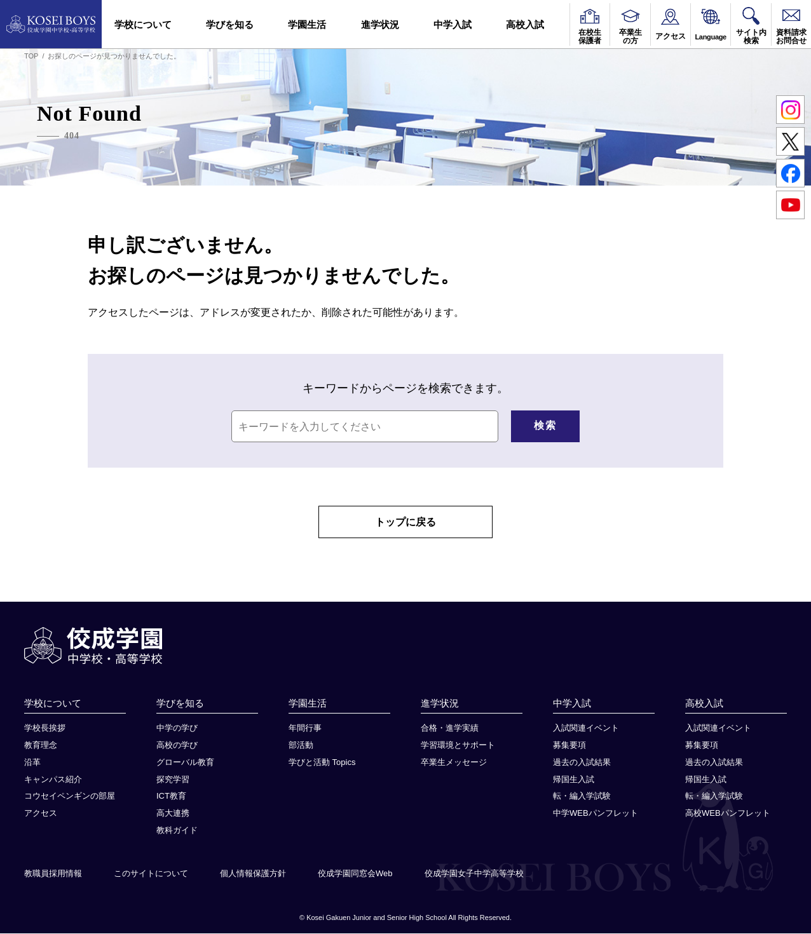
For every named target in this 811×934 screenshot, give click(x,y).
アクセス (40, 813)
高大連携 (172, 813)
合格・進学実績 (450, 728)
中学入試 (452, 24)
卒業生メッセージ (454, 763)
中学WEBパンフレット (595, 813)
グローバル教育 (185, 763)
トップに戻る (405, 522)
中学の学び (177, 728)
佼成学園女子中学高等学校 (474, 874)
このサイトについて (151, 874)
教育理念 (40, 745)
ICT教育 (171, 796)
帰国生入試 (573, 779)
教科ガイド (177, 831)
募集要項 (569, 745)
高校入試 (525, 24)
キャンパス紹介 (53, 779)
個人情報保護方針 (253, 874)
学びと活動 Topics (322, 763)
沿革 (32, 763)
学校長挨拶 (44, 728)
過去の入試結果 (582, 763)
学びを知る (230, 24)
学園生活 (307, 24)
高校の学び (177, 745)
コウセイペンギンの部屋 (69, 796)
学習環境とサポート (458, 745)
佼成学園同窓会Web (355, 874)
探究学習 (172, 779)
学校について (143, 24)
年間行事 (305, 728)
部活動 (301, 745)
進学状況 (380, 24)
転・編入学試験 (582, 796)
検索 (545, 425)
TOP (31, 56)
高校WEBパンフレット (727, 813)
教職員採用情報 (53, 874)
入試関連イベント (586, 728)
